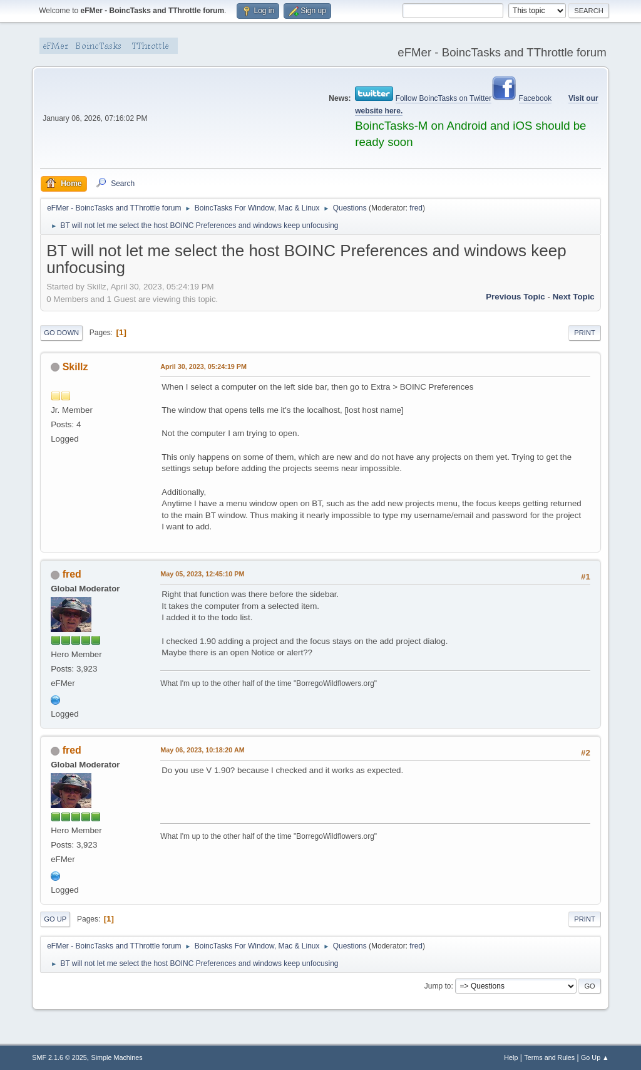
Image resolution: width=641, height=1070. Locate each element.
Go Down (61, 332)
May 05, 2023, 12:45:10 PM (202, 574)
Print (584, 332)
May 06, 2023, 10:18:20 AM (202, 750)
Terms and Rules (549, 1057)
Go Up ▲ (595, 1057)
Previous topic (515, 296)
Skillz (75, 366)
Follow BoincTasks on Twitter (444, 98)
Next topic (574, 296)
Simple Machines (117, 1057)
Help (511, 1057)
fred (416, 208)
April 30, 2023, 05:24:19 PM (203, 366)
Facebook (535, 98)
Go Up (55, 919)
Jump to (437, 986)
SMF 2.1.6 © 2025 (59, 1057)
